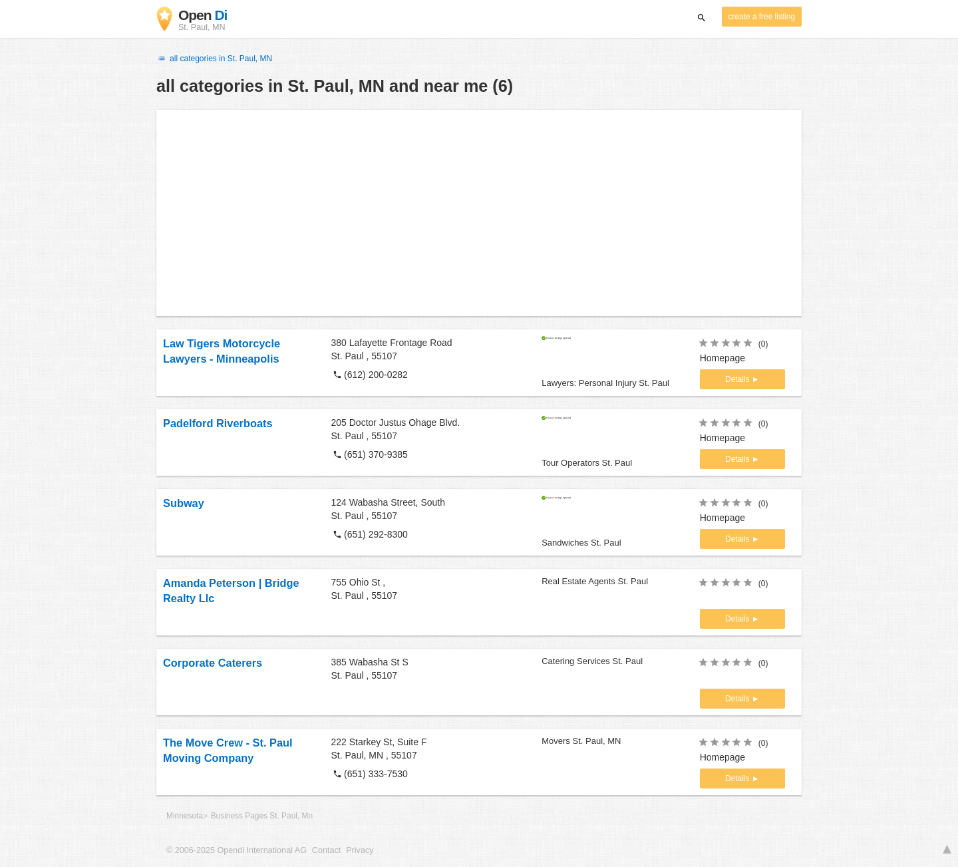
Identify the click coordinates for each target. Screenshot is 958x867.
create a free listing (761, 16)
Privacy (359, 850)
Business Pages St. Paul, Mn (262, 815)
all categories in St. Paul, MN (214, 58)
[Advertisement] (479, 213)
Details (738, 379)
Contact (326, 850)
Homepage (723, 358)
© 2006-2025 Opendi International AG (236, 850)
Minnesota (184, 815)
